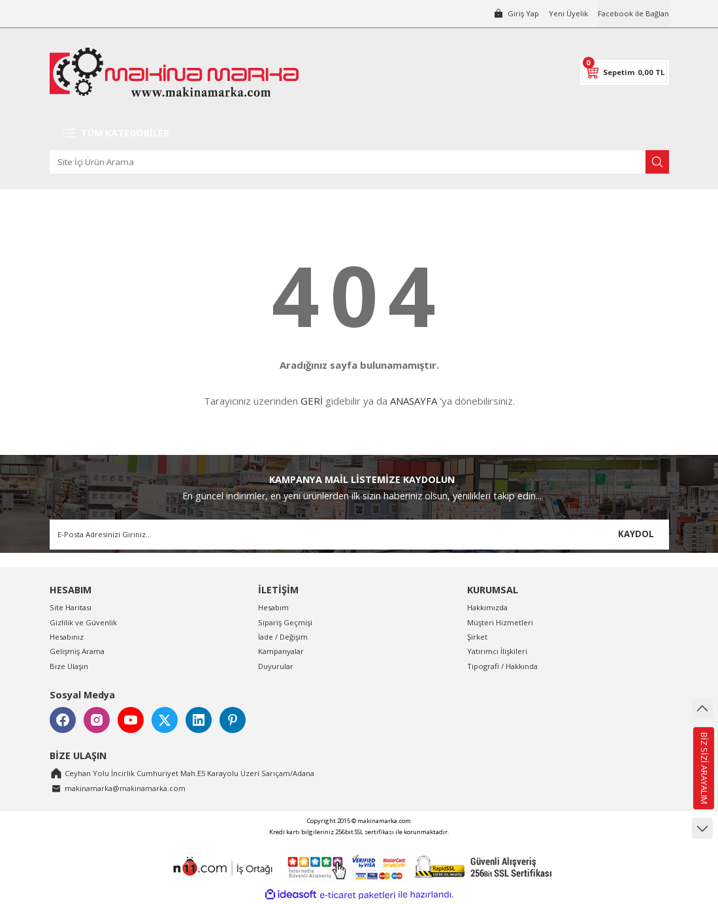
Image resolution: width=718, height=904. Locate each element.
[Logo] (174, 72)
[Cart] (624, 72)
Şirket (477, 637)
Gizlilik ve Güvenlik (83, 622)
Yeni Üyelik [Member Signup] (568, 13)
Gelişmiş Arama (77, 651)
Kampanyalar (281, 651)
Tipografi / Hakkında (502, 666)
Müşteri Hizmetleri (500, 622)
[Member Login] (516, 13)
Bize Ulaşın (69, 666)
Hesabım (273, 607)
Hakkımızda (487, 607)
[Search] (359, 162)
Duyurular (275, 666)
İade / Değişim (283, 637)
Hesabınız (67, 637)
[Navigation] (359, 133)
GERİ (312, 400)
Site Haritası (70, 607)
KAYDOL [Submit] (636, 534)
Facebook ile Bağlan (633, 13)
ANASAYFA (413, 400)
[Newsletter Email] (359, 535)
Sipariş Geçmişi (285, 622)
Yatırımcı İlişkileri (497, 651)
